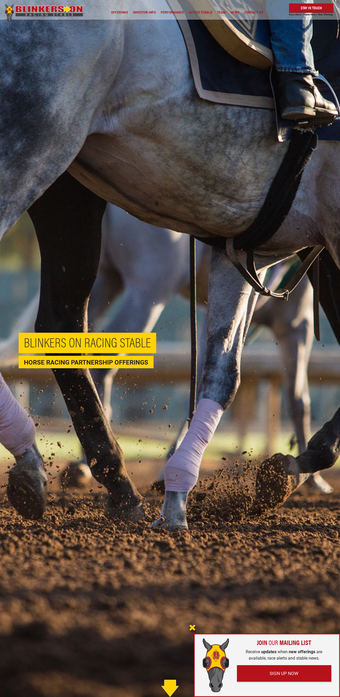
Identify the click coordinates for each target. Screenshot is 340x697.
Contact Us (253, 12)
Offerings (119, 12)
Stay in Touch (311, 7)
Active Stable (200, 12)
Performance (172, 12)
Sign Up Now (284, 673)
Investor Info (144, 12)
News (235, 12)
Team (221, 12)
